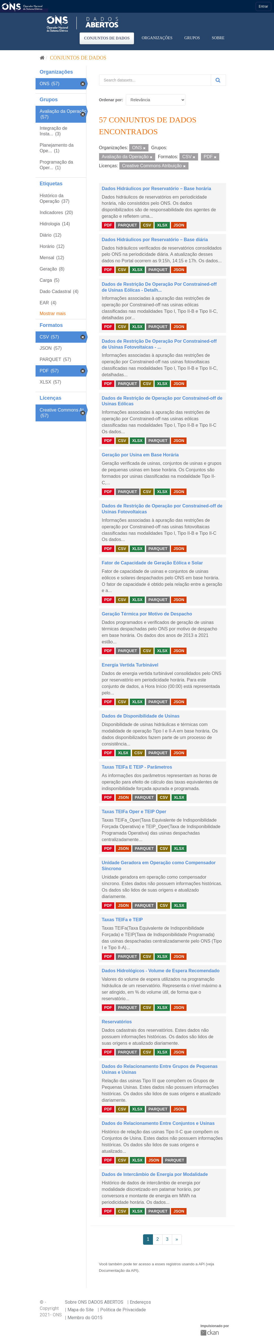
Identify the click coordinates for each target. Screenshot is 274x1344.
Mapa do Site (80, 1309)
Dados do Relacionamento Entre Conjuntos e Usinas (158, 1123)
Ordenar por (110, 100)
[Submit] (218, 80)
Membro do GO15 (84, 1317)
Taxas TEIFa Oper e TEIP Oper (134, 811)
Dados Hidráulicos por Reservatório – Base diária (155, 239)
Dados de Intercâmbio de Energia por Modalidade (155, 1174)
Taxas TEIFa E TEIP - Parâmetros (137, 767)
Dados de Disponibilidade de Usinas (141, 716)
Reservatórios (117, 1021)
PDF (108, 225)
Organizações (157, 38)
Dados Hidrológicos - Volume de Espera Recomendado (161, 970)
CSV (147, 225)
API (201, 1264)
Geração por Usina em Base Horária (140, 454)
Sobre (218, 38)
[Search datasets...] (155, 80)
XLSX (162, 225)
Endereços (140, 1302)
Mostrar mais (53, 313)
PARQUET (127, 225)
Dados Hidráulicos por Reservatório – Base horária (156, 188)
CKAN (210, 1333)
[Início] (42, 58)
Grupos (192, 38)
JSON (179, 225)
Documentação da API (118, 1270)
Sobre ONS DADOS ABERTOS (94, 1302)
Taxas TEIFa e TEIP (122, 919)
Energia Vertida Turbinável (130, 665)
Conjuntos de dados (107, 38)
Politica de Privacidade (123, 1309)
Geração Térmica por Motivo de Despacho (147, 613)
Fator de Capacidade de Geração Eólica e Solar (152, 562)
